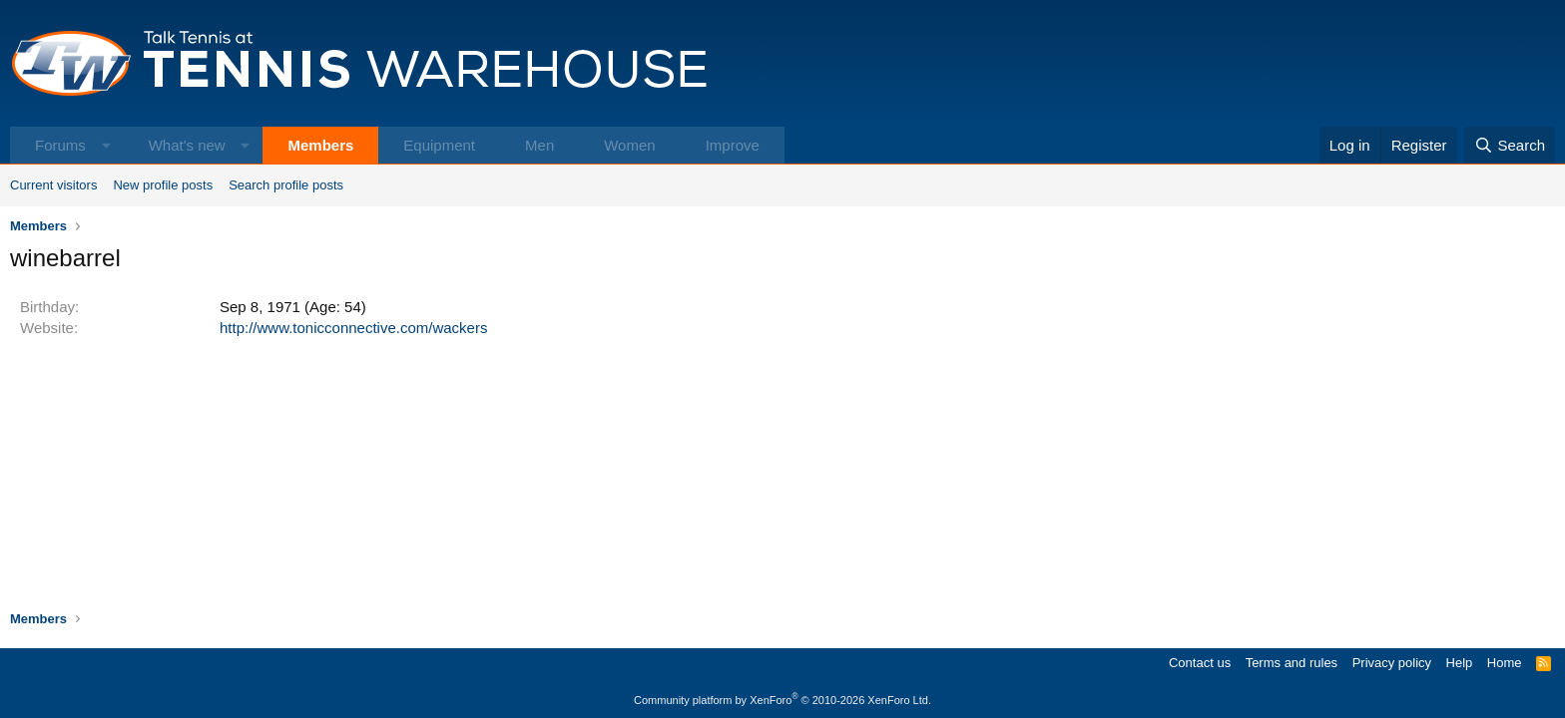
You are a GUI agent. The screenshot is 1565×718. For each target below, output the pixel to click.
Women (629, 145)
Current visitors (53, 185)
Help (1459, 662)
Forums (60, 145)
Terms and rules (1291, 662)
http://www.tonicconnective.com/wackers (353, 327)
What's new (187, 145)
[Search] (1509, 145)
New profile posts (163, 185)
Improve (733, 145)
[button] (106, 145)
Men (539, 145)
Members (320, 145)
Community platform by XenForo (782, 700)
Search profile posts (286, 185)
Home (1504, 662)
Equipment (439, 145)
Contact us (1200, 662)
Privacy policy (1391, 662)
